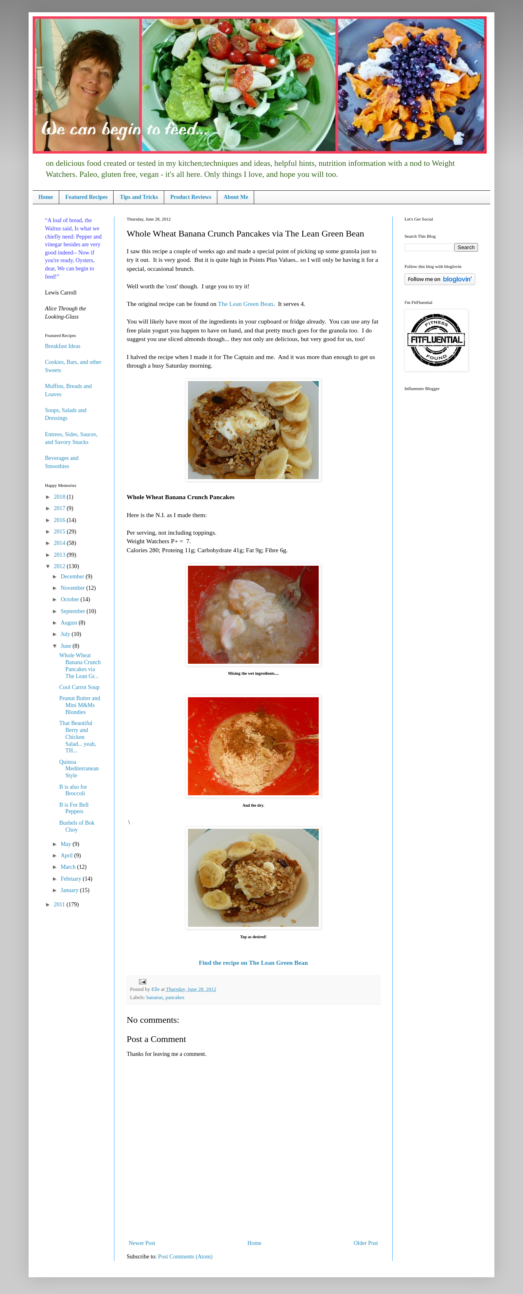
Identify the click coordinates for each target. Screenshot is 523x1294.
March (68, 867)
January (70, 890)
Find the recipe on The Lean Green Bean (253, 962)
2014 (60, 543)
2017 (60, 508)
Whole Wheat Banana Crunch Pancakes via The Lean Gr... (80, 665)
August (69, 623)
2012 (60, 566)
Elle (156, 989)
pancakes (174, 997)
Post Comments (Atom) (185, 1257)
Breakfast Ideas (62, 346)
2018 (60, 497)
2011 (60, 904)
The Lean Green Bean (245, 303)
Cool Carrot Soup (79, 687)
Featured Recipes (86, 197)
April (67, 855)
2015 (60, 532)
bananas (154, 997)
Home (45, 197)
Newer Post (142, 1243)
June (66, 646)
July (66, 634)
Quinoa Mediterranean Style (79, 769)
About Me (236, 197)
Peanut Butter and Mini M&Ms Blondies (79, 705)
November (73, 588)
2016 (60, 520)
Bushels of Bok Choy (76, 826)
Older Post (366, 1243)
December (72, 576)
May (66, 844)
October (70, 599)
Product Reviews (190, 197)
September (73, 611)
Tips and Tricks (139, 197)
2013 (60, 555)
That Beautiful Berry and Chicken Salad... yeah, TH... (77, 737)
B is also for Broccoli (73, 790)
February (71, 879)
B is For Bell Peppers (74, 808)
